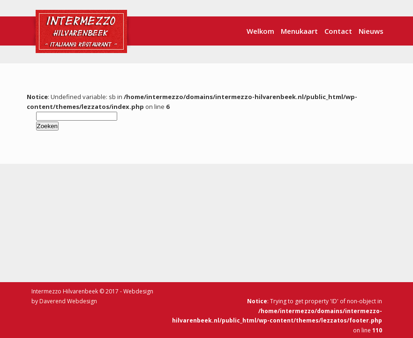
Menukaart (299, 31)
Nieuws (371, 31)
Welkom (260, 31)
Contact (338, 31)
